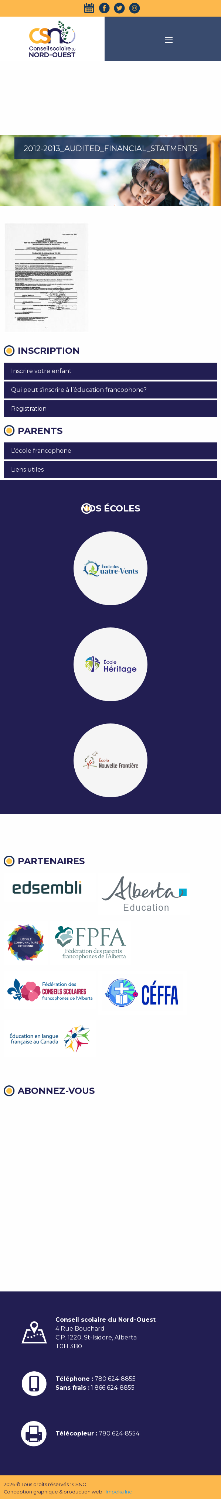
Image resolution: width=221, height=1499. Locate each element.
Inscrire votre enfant (41, 370)
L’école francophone (41, 450)
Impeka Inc (119, 1492)
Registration (29, 408)
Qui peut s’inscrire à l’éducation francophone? (79, 389)
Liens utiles (27, 469)
